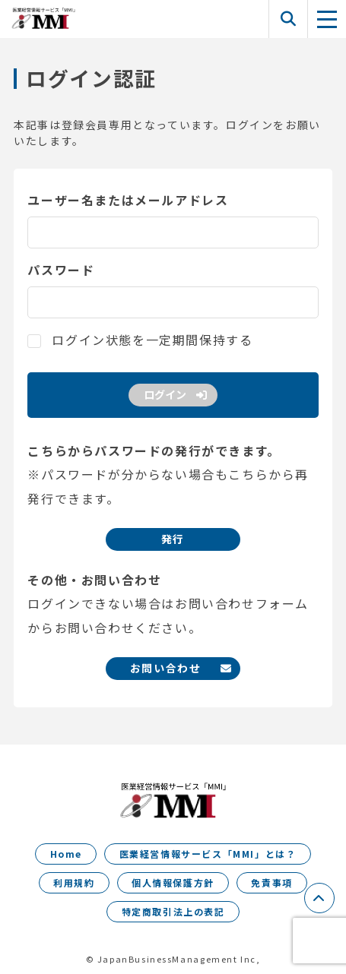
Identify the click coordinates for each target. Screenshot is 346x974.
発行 (173, 538)
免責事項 (271, 882)
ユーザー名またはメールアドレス (127, 200)
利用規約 (73, 882)
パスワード (60, 270)
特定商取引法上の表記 (173, 911)
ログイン (165, 394)
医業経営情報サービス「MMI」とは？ (208, 853)
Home (66, 853)
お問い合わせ (166, 667)
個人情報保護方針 (173, 882)
